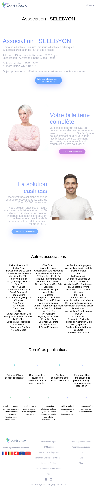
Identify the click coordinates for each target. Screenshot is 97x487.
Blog (81, 468)
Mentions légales (48, 468)
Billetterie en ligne (48, 446)
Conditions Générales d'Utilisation (48, 462)
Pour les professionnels (81, 446)
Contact (81, 457)
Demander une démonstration (48, 473)
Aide (48, 479)
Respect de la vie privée (48, 457)
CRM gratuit (49, 452)
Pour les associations (81, 452)
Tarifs (81, 462)
